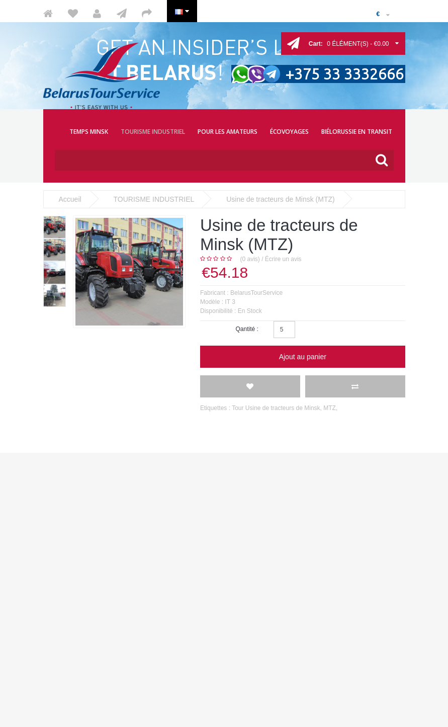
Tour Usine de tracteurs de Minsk (276, 408)
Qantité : (246, 329)
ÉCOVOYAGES (289, 131)
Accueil (70, 199)
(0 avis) (250, 259)
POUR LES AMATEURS (227, 131)
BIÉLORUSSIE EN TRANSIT (356, 131)
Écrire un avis (283, 259)
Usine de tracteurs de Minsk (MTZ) (280, 199)
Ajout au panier (302, 357)
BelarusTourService (256, 292)
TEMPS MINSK (88, 131)
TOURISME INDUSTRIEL (153, 131)
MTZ (329, 408)
